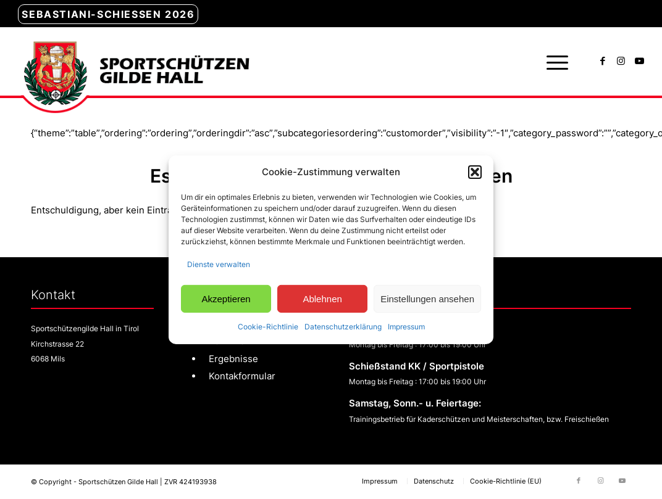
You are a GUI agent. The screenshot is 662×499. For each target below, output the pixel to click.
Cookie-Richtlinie (268, 326)
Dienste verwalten (218, 264)
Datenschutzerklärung (343, 326)
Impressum (406, 326)
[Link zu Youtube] (640, 61)
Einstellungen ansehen (427, 298)
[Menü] (553, 62)
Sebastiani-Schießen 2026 (108, 14)
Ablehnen (322, 298)
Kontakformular (242, 376)
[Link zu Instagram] (621, 61)
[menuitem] (108, 15)
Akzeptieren (225, 298)
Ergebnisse (233, 359)
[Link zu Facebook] (602, 61)
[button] (475, 172)
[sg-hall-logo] (133, 62)
